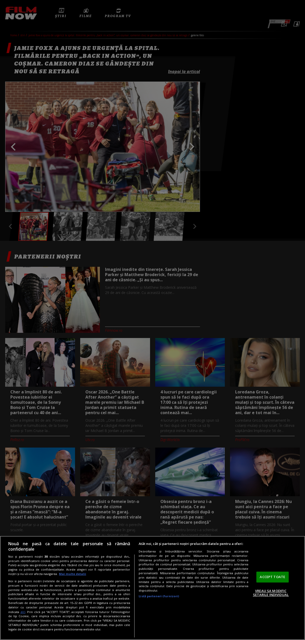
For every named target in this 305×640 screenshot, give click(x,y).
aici (22, 612)
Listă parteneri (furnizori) (159, 596)
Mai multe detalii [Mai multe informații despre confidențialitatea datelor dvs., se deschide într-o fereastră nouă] (72, 574)
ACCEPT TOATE (272, 576)
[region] (152, 588)
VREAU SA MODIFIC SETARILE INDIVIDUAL (271, 592)
